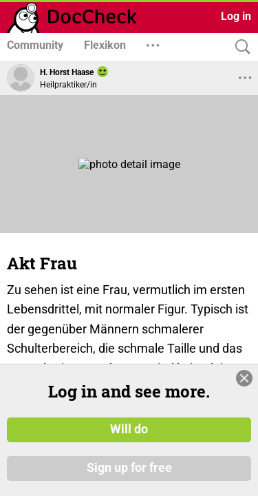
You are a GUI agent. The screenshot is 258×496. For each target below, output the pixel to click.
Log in (236, 16)
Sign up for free (129, 468)
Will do (129, 429)
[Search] (239, 47)
